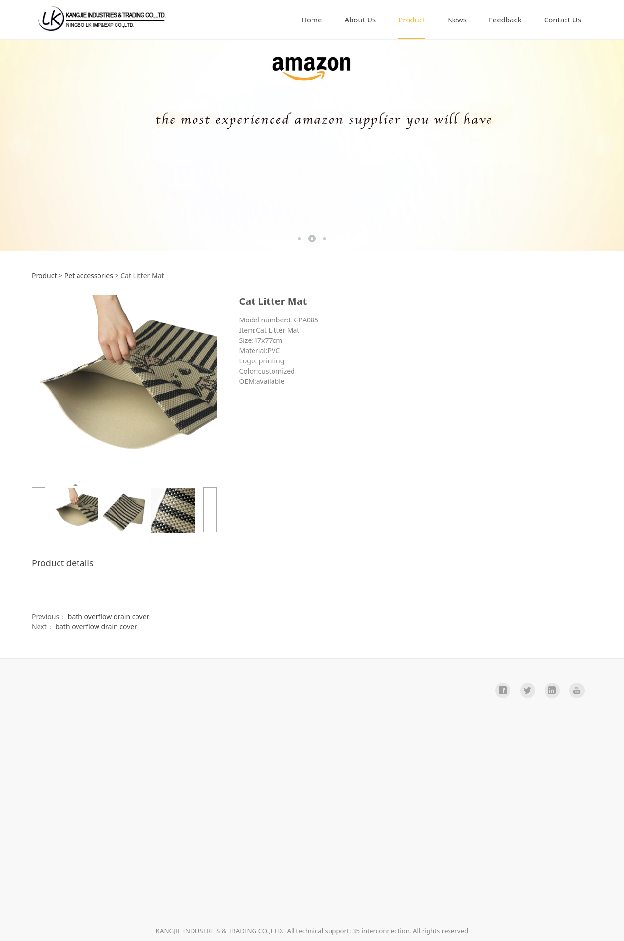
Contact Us (562, 19)
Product (411, 19)
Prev (20, 145)
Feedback (505, 19)
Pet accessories (88, 275)
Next (603, 145)
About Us (360, 19)
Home (311, 19)
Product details (63, 563)
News (457, 19)
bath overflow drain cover (109, 616)
